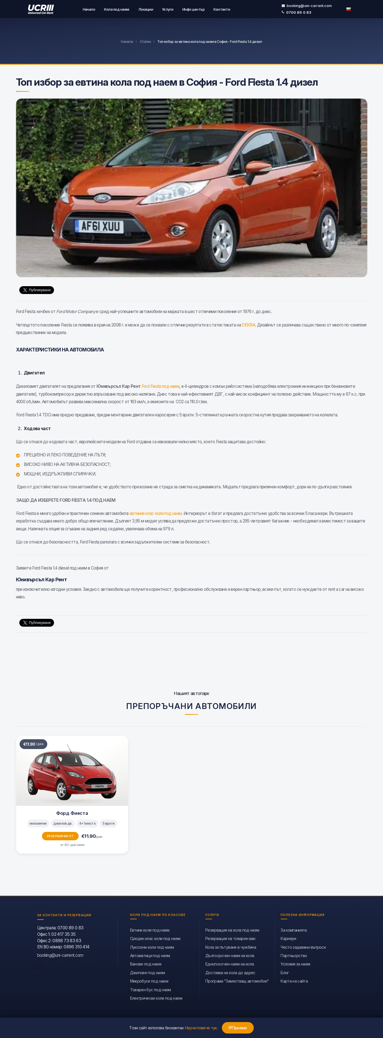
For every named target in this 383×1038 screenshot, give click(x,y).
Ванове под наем (145, 963)
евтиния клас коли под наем (156, 512)
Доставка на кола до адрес (230, 972)
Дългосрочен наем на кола (229, 955)
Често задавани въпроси (303, 946)
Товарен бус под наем (150, 989)
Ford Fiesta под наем (160, 385)
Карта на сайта (294, 980)
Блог (285, 972)
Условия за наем (295, 963)
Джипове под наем (147, 972)
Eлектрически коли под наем (156, 997)
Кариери (288, 938)
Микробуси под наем (149, 980)
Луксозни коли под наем (152, 946)
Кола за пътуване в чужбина (230, 946)
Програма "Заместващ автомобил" (237, 980)
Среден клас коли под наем (155, 938)
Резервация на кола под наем (232, 929)
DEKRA (248, 324)
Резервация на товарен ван (230, 938)
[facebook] (38, 965)
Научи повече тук (201, 1027)
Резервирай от (60, 836)
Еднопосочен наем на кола (229, 963)
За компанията (294, 929)
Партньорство (294, 955)
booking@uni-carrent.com (307, 5)
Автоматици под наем (150, 955)
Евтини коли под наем (150, 929)
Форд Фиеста (72, 812)
